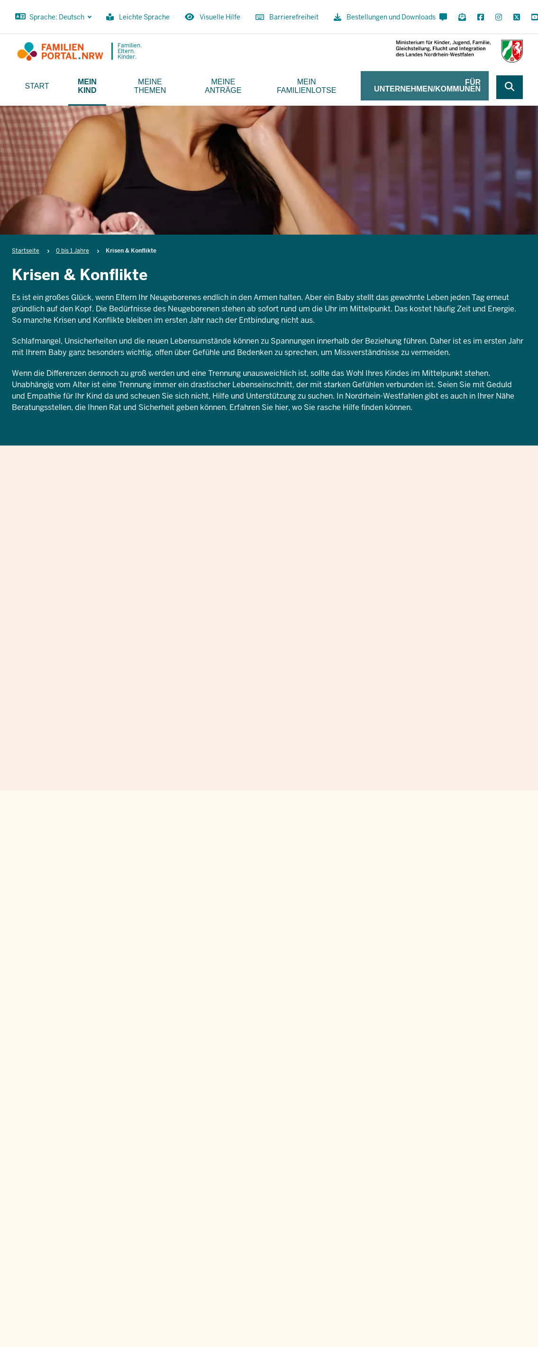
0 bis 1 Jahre (72, 251)
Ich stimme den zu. (323, 1037)
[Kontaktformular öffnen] (443, 17)
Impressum (425, 1274)
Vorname (241, 932)
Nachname (401, 932)
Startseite (25, 251)
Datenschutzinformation (489, 1274)
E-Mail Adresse (253, 981)
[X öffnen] (517, 17)
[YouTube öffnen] (533, 17)
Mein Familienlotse (306, 86)
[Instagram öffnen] (499, 17)
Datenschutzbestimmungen (345, 1037)
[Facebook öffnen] (481, 17)
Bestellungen (375, 1274)
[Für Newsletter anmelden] (462, 17)
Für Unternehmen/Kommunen (427, 85)
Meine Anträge (223, 86)
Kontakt (330, 1274)
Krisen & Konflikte (267, 531)
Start (37, 86)
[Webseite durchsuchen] (509, 87)
